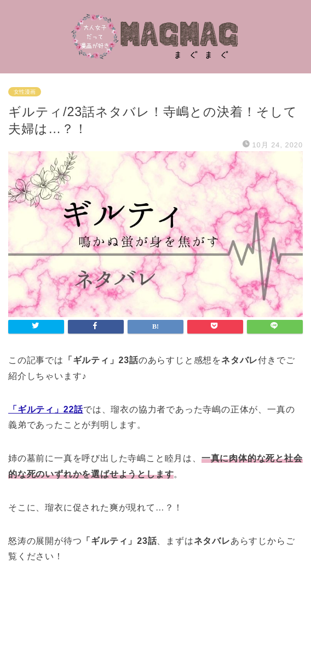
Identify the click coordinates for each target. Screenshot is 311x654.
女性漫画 (25, 92)
